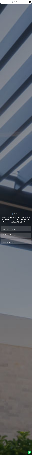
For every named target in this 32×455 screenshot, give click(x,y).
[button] (2, 2)
